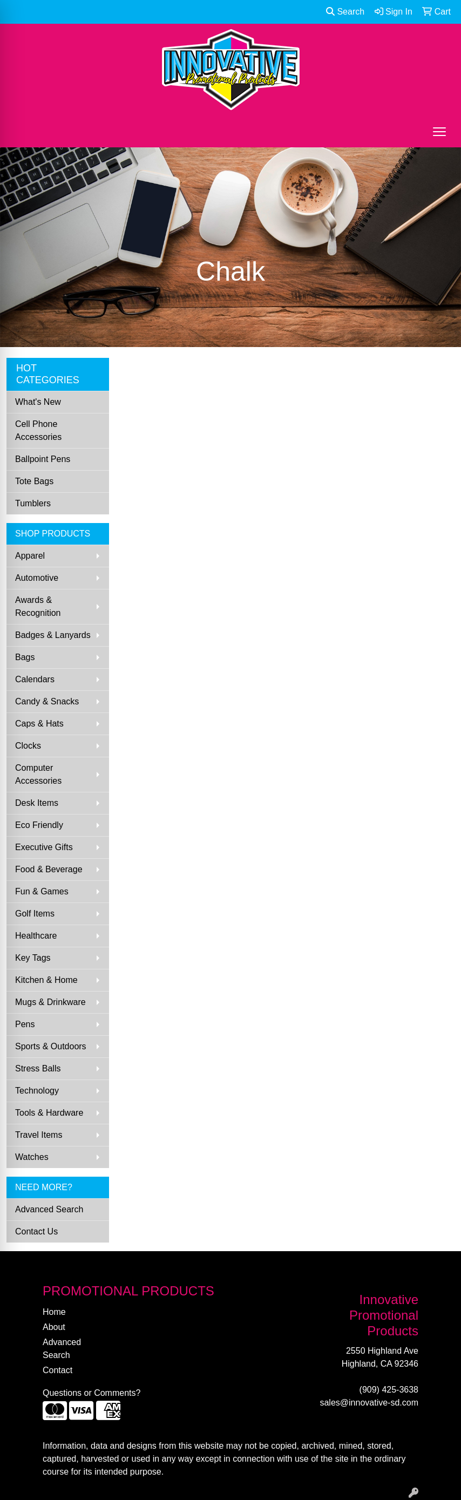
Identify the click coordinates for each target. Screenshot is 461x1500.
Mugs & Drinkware (50, 1002)
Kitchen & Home (46, 980)
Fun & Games (42, 891)
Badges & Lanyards (53, 635)
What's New (38, 401)
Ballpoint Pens (42, 459)
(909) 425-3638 (389, 1389)
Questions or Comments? (91, 1392)
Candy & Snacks (47, 701)
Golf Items (35, 913)
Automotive (36, 577)
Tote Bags (34, 481)
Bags (25, 657)
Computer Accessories (38, 774)
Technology (37, 1090)
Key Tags (33, 957)
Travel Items (38, 1134)
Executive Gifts (44, 847)
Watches (32, 1157)
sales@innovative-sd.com (369, 1402)
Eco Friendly (39, 825)
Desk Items (36, 802)
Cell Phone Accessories (38, 430)
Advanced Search (49, 1209)
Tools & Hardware (49, 1112)
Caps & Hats (39, 723)
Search (345, 11)
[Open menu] (439, 131)
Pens (25, 1024)
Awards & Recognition (38, 606)
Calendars (35, 679)
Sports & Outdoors (50, 1046)
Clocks (28, 745)
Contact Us (36, 1231)
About (54, 1327)
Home (54, 1311)
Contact (57, 1370)
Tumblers (33, 503)
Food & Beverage (49, 869)
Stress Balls (37, 1068)
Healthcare (36, 935)
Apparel (30, 555)
